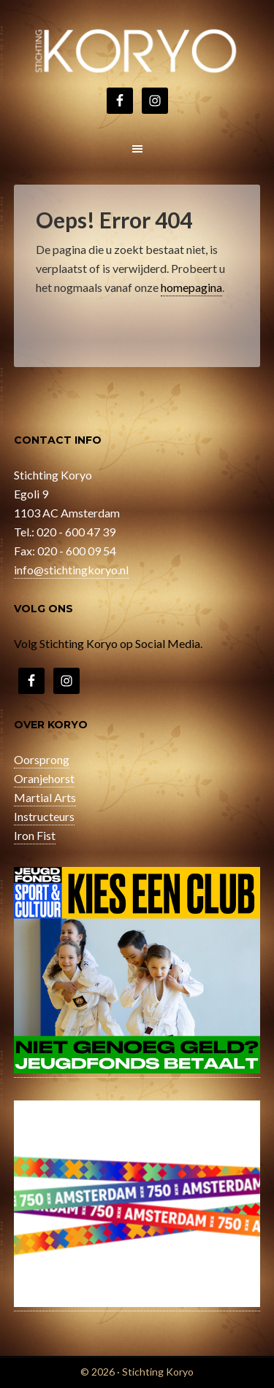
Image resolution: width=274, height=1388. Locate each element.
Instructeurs (44, 816)
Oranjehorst (44, 778)
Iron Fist (35, 835)
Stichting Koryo (137, 51)
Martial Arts (45, 797)
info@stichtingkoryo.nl (71, 570)
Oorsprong (41, 759)
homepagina (191, 287)
